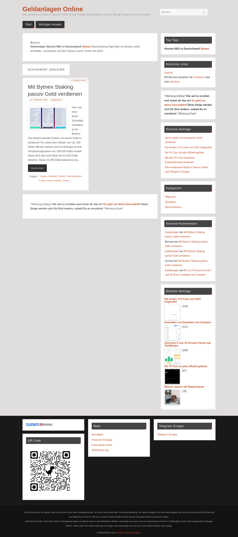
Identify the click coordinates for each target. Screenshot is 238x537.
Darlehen (52, 176)
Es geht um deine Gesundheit (121, 204)
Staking (57, 180)
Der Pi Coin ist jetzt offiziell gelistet (184, 152)
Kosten (42, 180)
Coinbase (198, 77)
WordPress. (134, 533)
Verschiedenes (173, 207)
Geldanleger (172, 232)
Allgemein (56, 100)
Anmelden (97, 434)
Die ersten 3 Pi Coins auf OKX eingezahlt (188, 147)
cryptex (43, 176)
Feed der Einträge (102, 439)
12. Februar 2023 (39, 100)
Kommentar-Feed (102, 445)
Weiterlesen (37, 168)
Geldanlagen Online (53, 9)
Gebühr (62, 176)
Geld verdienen (74, 176)
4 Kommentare (78, 80)
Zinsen (66, 180)
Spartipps (170, 202)
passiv (50, 180)
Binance (174, 81)
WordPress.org (100, 450)
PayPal (168, 72)
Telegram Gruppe (167, 434)
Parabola (120, 533)
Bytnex (86, 46)
